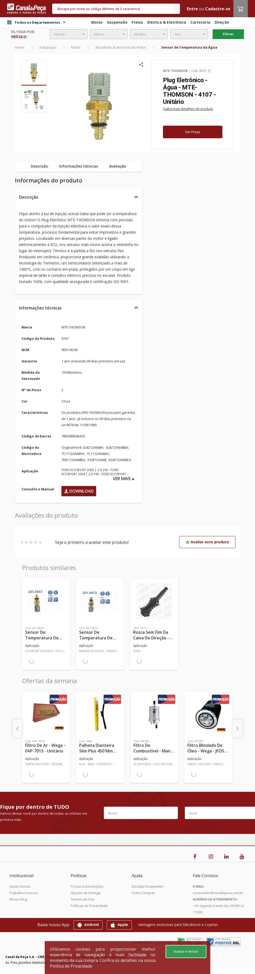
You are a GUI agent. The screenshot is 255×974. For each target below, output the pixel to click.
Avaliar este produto (207, 541)
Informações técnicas (40, 308)
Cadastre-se (217, 9)
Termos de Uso (82, 899)
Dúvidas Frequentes (147, 886)
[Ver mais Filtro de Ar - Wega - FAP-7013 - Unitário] (46, 714)
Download (79, 491)
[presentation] (17, 728)
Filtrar (228, 34)
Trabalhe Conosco (24, 892)
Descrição (28, 197)
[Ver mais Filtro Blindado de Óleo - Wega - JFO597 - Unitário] (208, 714)
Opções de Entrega (86, 892)
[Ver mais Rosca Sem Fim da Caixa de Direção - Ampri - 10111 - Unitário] (154, 601)
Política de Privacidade (71, 966)
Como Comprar (143, 892)
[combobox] (68, 34)
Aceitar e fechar (186, 951)
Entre (192, 9)
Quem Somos (20, 886)
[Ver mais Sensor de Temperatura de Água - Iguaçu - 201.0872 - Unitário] (100, 601)
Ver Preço (192, 132)
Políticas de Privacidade (89, 905)
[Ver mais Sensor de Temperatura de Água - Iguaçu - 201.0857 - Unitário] (46, 601)
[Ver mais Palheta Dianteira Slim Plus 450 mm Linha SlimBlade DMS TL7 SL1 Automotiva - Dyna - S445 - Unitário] (100, 714)
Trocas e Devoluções (87, 886)
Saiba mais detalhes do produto (188, 108)
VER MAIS (123, 478)
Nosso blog (18, 899)
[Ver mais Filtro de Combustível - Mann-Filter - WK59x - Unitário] (154, 714)
